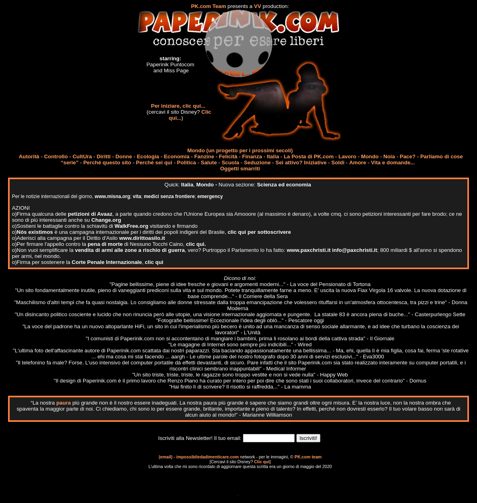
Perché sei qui (154, 162)
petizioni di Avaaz (90, 214)
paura (63, 403)
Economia (177, 156)
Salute (209, 162)
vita (137, 196)
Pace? (408, 156)
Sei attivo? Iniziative (300, 162)
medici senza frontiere (169, 196)
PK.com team (308, 456)
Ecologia (148, 156)
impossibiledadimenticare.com (207, 456)
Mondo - (207, 185)
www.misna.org (112, 196)
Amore (357, 162)
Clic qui (261, 461)
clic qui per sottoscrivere (259, 232)
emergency (210, 196)
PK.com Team (208, 6)
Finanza (252, 156)
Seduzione (257, 162)
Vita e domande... (393, 162)
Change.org (106, 220)
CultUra (82, 156)
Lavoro (347, 156)
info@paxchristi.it (354, 250)
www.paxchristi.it (308, 250)
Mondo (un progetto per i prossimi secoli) (240, 150)
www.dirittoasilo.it (142, 238)
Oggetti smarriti (240, 169)
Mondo (370, 156)
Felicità (228, 156)
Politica (186, 162)
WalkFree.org (131, 226)
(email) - (167, 456)
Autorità (29, 156)
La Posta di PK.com (309, 156)
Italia (273, 156)
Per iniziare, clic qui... (178, 106)
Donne (123, 156)
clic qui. (196, 244)
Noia (389, 156)
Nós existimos (35, 232)
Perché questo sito (107, 162)
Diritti (104, 156)
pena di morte (105, 244)
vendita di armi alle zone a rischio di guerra (130, 250)
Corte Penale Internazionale (107, 262)
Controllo (56, 156)
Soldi (337, 162)
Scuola (230, 162)
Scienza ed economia (284, 185)
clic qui (154, 262)
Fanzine (204, 156)
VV (257, 6)
